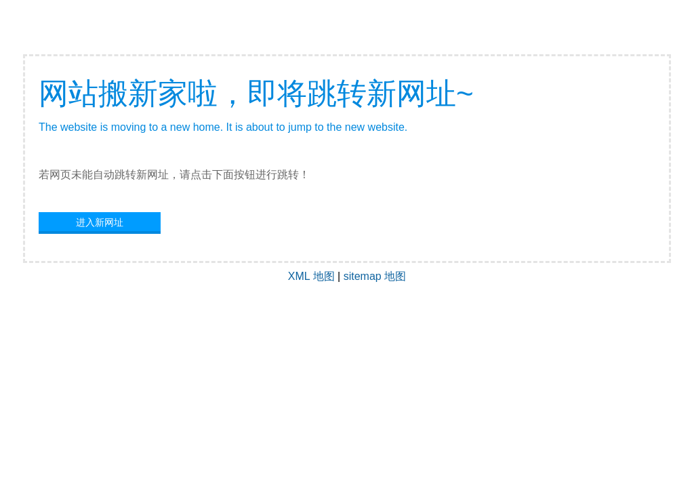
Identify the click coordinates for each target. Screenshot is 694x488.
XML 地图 (311, 276)
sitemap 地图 (375, 276)
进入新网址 (99, 222)
